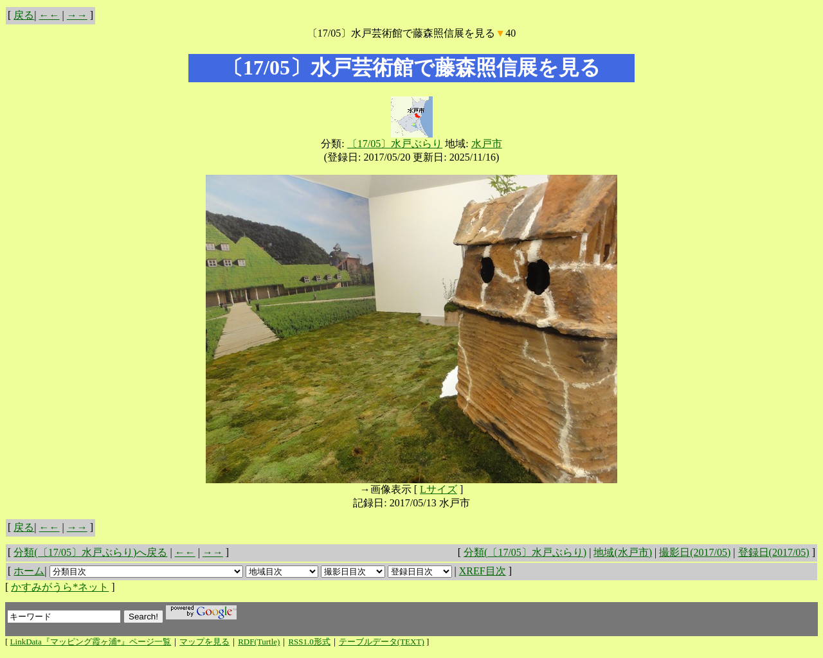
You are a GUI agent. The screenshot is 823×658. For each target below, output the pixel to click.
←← (49, 15)
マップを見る (204, 641)
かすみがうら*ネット (60, 587)
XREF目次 (482, 570)
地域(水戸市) (622, 552)
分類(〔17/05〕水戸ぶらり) (525, 552)
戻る (24, 15)
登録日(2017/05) (773, 552)
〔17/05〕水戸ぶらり (394, 143)
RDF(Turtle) (259, 641)
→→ (77, 15)
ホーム (29, 570)
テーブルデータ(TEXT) (381, 641)
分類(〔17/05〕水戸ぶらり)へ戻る (90, 552)
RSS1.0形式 (309, 641)
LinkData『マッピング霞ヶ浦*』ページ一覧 (91, 641)
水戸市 (486, 143)
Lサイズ (438, 489)
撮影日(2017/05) (694, 552)
